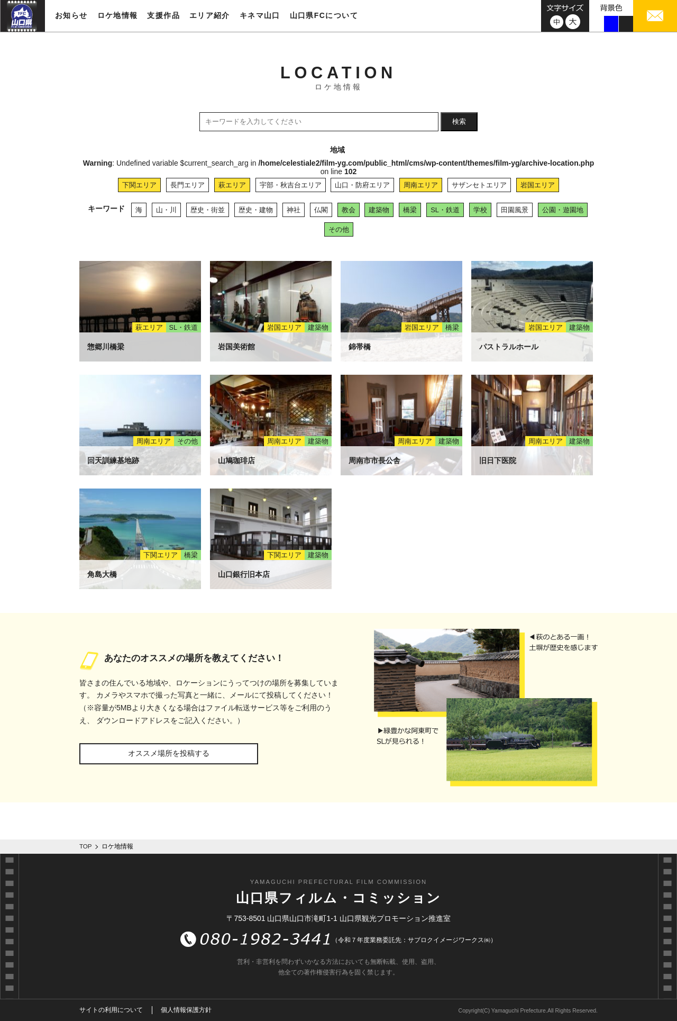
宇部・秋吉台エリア (291, 185)
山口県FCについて (324, 15)
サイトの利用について (111, 1010)
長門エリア (187, 185)
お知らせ (71, 15)
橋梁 (410, 210)
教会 (348, 210)
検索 (459, 121)
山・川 (166, 210)
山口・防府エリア (362, 185)
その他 (338, 229)
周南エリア (421, 185)
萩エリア (232, 185)
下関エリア (139, 185)
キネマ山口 (260, 15)
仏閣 (321, 210)
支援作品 (163, 15)
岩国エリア (537, 185)
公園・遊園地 (562, 210)
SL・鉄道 (445, 210)
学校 (480, 210)
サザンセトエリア (479, 185)
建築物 (379, 210)
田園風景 (514, 210)
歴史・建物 (256, 210)
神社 (293, 210)
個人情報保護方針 (186, 1010)
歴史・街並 (207, 210)
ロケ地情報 (117, 15)
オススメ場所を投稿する (168, 753)
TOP (85, 846)
